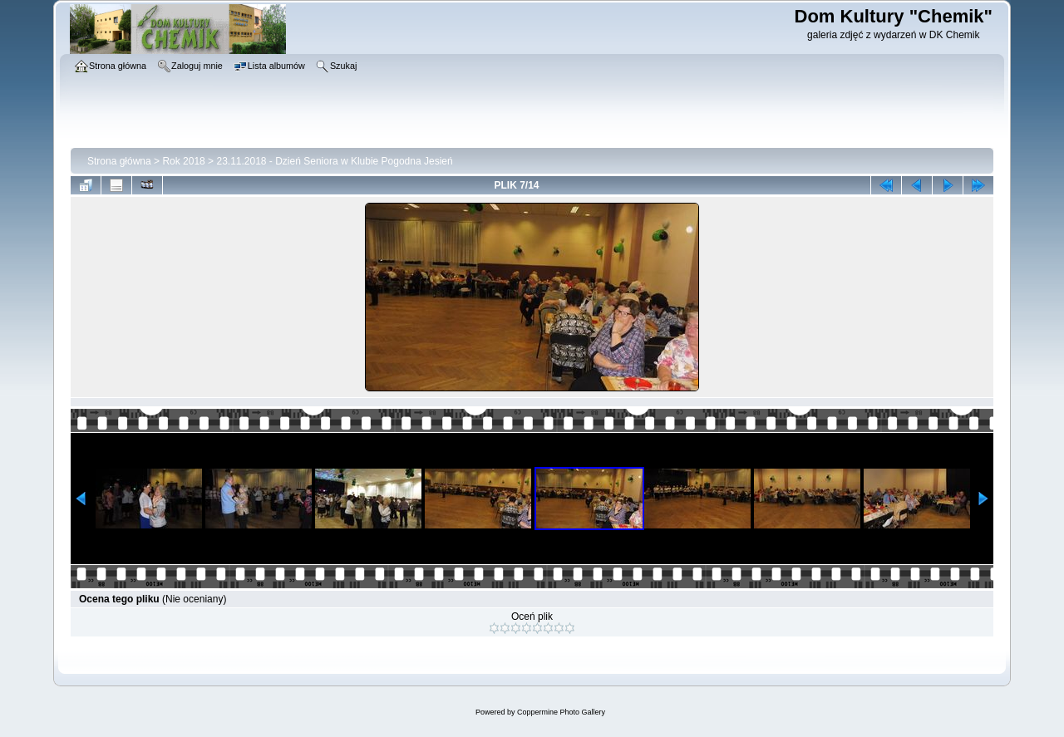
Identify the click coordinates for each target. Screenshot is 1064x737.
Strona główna (119, 161)
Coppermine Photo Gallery (561, 712)
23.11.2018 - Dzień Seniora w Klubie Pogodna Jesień (334, 161)
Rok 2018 (183, 161)
